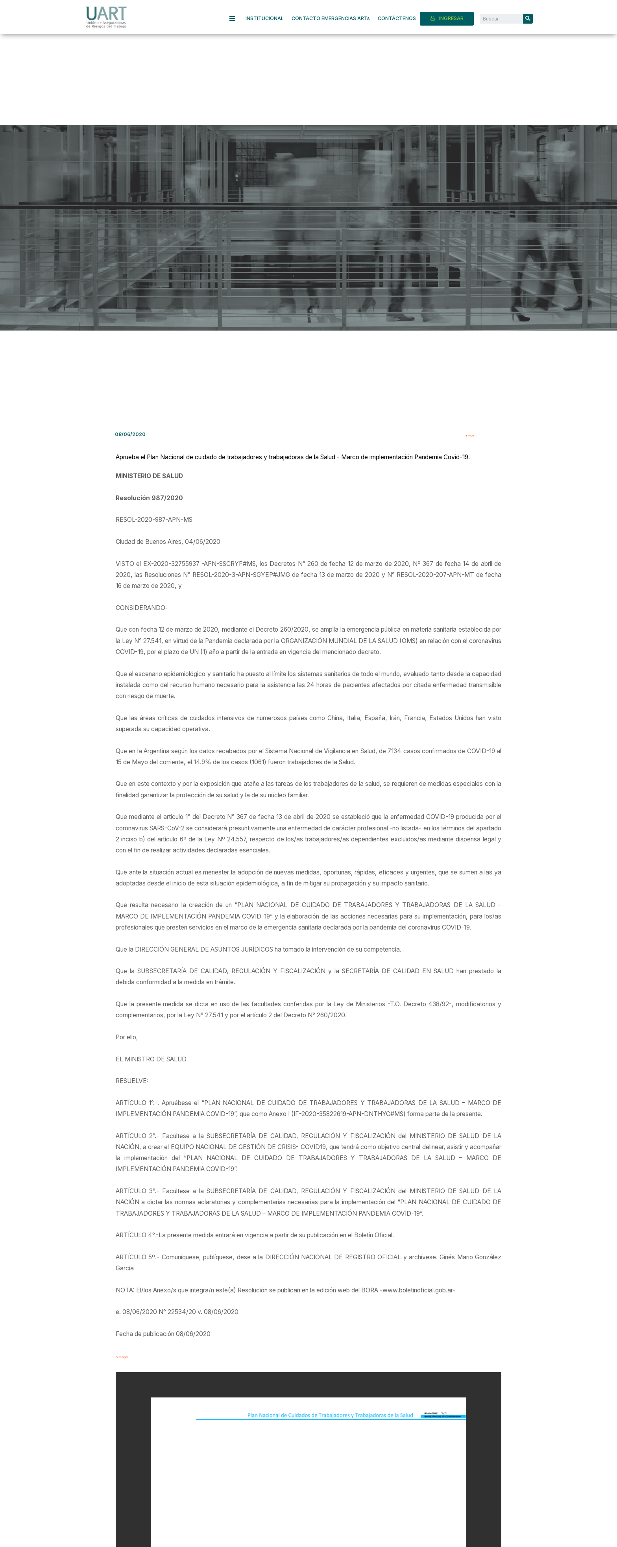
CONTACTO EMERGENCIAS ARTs (331, 18)
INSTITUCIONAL (265, 18)
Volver (476, 435)
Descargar (130, 1356)
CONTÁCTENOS (397, 18)
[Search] (528, 19)
